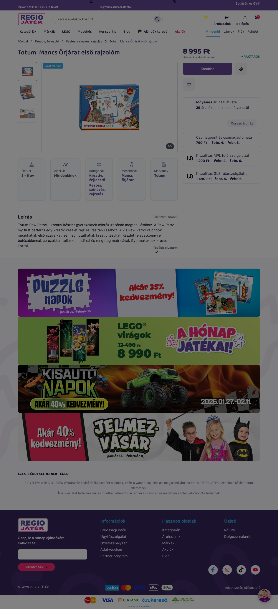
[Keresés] (108, 19)
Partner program (114, 556)
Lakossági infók (113, 530)
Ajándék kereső (152, 31)
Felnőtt (253, 31)
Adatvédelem (111, 549)
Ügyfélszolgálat (113, 536)
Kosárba (207, 69)
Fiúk (241, 31)
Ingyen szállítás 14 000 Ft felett (38, 6)
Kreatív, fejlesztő (47, 41)
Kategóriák (28, 31)
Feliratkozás (36, 567)
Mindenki (213, 31)
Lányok (228, 31)
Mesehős (85, 31)
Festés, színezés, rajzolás (84, 41)
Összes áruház (242, 123)
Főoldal (23, 41)
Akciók (180, 31)
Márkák (49, 31)
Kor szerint (107, 31)
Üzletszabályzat (113, 543)
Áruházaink (222, 21)
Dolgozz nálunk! (237, 536)
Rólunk (229, 530)
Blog (126, 31)
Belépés (242, 21)
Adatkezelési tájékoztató (242, 587)
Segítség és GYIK (248, 3)
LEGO (66, 31)
